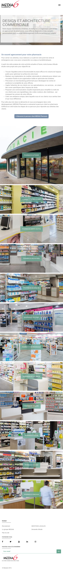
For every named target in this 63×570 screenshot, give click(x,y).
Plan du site (5, 533)
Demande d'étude (37, 529)
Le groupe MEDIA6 (8, 529)
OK (59, 551)
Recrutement (6, 526)
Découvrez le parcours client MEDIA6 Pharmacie (31, 116)
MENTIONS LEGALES (39, 526)
